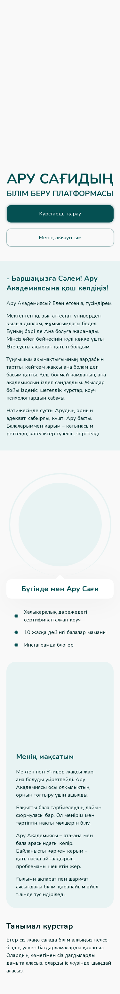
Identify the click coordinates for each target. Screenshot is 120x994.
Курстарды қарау (60, 213)
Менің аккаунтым (60, 237)
